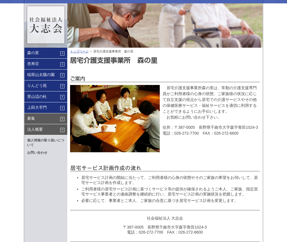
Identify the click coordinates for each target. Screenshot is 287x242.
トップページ (79, 51)
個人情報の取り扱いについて (45, 142)
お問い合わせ (37, 153)
